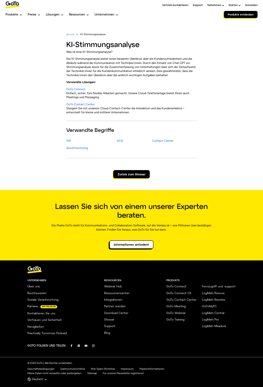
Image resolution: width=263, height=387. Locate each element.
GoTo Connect (75, 89)
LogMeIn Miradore (214, 326)
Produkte (13, 14)
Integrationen (113, 299)
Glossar (109, 319)
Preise (34, 14)
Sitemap (92, 373)
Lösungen (54, 14)
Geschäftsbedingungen (41, 368)
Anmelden (251, 5)
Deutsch (39, 379)
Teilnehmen (215, 5)
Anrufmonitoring (77, 148)
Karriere (32, 306)
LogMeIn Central (213, 313)
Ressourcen (79, 14)
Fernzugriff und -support (219, 286)
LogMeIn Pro (210, 319)
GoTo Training (175, 319)
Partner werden (115, 306)
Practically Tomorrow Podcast (47, 333)
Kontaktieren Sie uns (41, 313)
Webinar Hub (113, 286)
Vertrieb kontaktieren (175, 5)
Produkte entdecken (241, 14)
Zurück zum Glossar (131, 174)
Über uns (33, 286)
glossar (70, 34)
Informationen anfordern (131, 244)
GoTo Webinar (176, 313)
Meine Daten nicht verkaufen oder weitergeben (54, 373)
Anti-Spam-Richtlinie (103, 368)
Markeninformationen (152, 368)
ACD (120, 140)
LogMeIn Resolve (213, 299)
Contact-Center (162, 140)
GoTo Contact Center (80, 104)
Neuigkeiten (35, 326)
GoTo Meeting (176, 306)
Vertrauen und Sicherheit (44, 319)
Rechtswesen (36, 293)
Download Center (116, 313)
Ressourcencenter (116, 293)
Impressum (127, 368)
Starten (234, 5)
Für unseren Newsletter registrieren (123, 373)
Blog (107, 332)
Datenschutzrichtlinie (72, 368)
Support (198, 5)
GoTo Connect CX (178, 293)
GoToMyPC (209, 306)
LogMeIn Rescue (213, 293)
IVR (68, 140)
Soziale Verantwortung (42, 299)
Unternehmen (106, 14)
